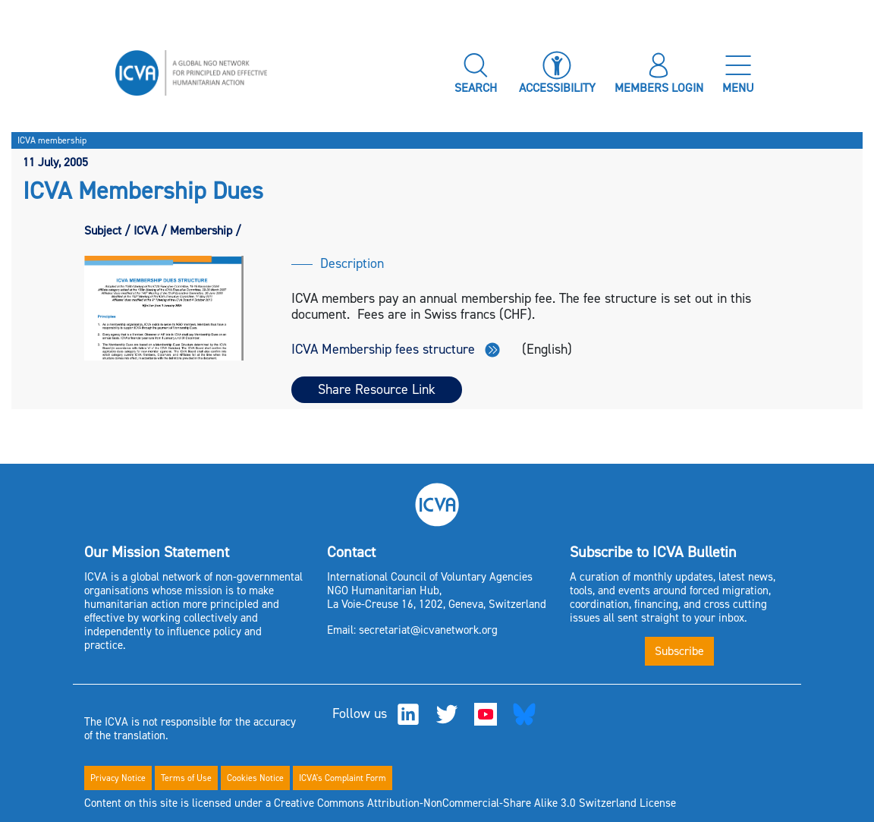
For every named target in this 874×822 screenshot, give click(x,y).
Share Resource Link (376, 389)
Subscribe (679, 651)
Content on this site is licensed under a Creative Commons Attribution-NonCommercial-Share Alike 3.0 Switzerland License (380, 803)
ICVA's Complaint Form (342, 778)
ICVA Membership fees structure (395, 349)
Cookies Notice (255, 778)
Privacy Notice (118, 778)
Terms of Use (186, 778)
